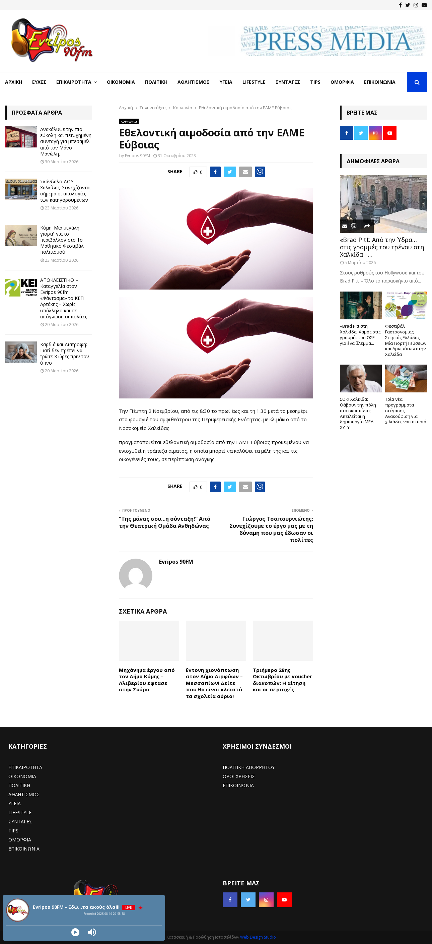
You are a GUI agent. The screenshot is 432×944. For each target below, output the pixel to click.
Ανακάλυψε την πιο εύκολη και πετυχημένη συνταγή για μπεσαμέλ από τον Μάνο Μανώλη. (65, 141)
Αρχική (13, 82)
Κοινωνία (129, 121)
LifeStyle (254, 82)
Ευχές (39, 82)
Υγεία (226, 82)
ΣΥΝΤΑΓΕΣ (20, 821)
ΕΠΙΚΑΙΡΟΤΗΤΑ (25, 767)
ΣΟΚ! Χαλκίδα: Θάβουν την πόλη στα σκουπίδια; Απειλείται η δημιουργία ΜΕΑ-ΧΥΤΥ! (358, 413)
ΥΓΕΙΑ (14, 803)
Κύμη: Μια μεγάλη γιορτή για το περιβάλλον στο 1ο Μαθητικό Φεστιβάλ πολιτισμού (62, 240)
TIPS (13, 830)
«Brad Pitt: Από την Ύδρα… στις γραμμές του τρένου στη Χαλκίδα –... (382, 247)
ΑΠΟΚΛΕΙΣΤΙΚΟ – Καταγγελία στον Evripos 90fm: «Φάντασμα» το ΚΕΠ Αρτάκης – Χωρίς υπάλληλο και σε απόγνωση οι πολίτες (63, 298)
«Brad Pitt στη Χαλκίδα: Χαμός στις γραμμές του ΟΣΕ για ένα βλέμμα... (360, 334)
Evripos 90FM (137, 156)
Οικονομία (121, 82)
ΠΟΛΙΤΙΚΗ (19, 785)
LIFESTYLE (19, 812)
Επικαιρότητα (73, 82)
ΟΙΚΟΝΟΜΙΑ (22, 776)
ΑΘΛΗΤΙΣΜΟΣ (24, 794)
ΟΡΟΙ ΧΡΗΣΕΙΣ (239, 776)
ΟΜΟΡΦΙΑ (19, 839)
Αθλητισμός (193, 82)
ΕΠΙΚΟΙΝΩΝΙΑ (24, 848)
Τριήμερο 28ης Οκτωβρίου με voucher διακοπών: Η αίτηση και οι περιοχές (282, 680)
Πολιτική (156, 82)
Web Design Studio (258, 937)
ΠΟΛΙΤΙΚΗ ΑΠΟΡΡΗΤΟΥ (249, 767)
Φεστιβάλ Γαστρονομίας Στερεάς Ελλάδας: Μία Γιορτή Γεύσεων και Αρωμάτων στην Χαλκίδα (405, 340)
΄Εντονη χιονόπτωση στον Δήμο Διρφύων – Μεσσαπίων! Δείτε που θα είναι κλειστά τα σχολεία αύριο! (214, 683)
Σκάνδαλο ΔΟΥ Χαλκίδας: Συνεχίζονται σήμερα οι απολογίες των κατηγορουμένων (65, 190)
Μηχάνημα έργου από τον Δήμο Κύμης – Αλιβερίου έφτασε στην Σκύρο (147, 680)
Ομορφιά (342, 82)
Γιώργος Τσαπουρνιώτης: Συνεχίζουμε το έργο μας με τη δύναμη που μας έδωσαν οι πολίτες (271, 529)
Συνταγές (288, 82)
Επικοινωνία (379, 82)
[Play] (75, 932)
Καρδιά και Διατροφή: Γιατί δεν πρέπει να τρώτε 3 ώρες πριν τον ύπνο (64, 353)
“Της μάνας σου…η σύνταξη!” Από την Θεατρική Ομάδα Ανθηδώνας (164, 522)
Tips (315, 82)
